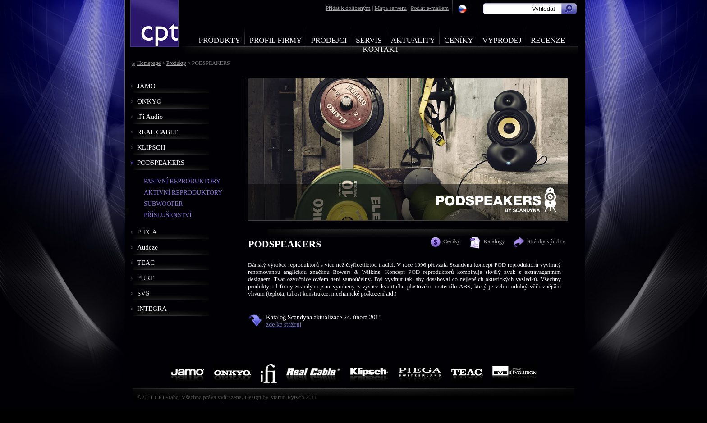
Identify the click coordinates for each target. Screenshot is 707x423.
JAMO (146, 86)
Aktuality (413, 40)
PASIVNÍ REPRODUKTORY (182, 181)
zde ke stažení (284, 324)
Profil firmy (275, 40)
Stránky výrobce (546, 241)
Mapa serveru (391, 8)
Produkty (220, 40)
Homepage (149, 63)
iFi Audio (150, 116)
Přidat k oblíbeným (348, 8)
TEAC (146, 262)
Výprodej (502, 40)
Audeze (147, 247)
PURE (145, 278)
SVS (143, 293)
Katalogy (494, 241)
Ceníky (458, 40)
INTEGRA (152, 308)
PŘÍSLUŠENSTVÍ (168, 215)
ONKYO (149, 101)
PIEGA (147, 232)
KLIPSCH (151, 147)
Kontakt (381, 49)
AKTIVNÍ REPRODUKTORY (183, 192)
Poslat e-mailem (430, 8)
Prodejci (329, 40)
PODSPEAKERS (160, 162)
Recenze (548, 40)
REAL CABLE (158, 132)
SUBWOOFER (163, 203)
